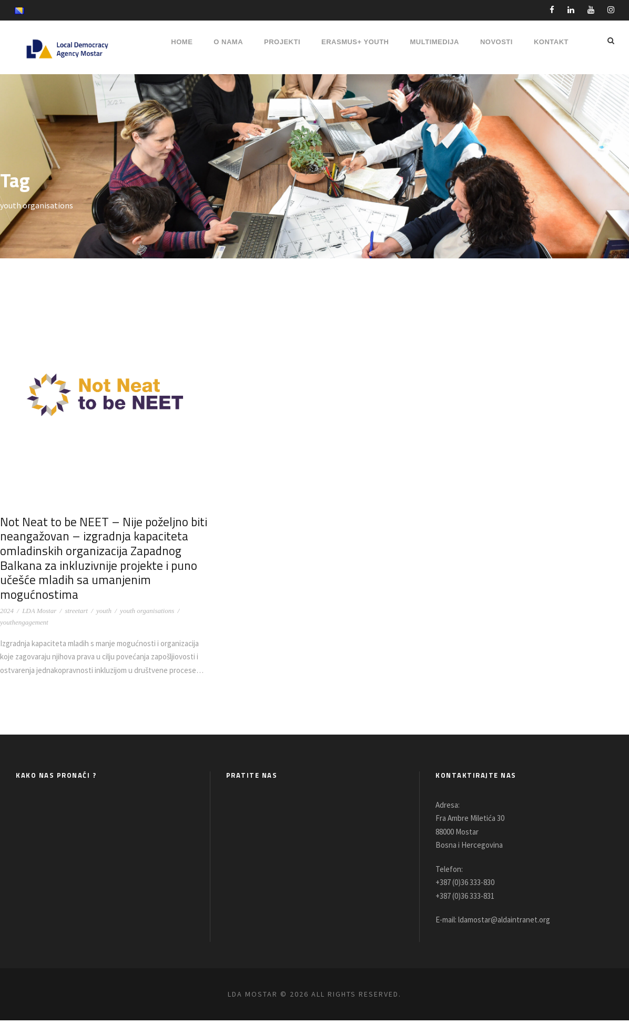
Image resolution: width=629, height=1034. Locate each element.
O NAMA (228, 42)
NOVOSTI (496, 42)
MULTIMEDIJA (434, 42)
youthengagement (24, 622)
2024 (7, 611)
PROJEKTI (282, 42)
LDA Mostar (39, 611)
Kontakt (551, 42)
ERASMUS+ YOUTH (355, 42)
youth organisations (147, 611)
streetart (76, 611)
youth (103, 611)
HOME (181, 42)
